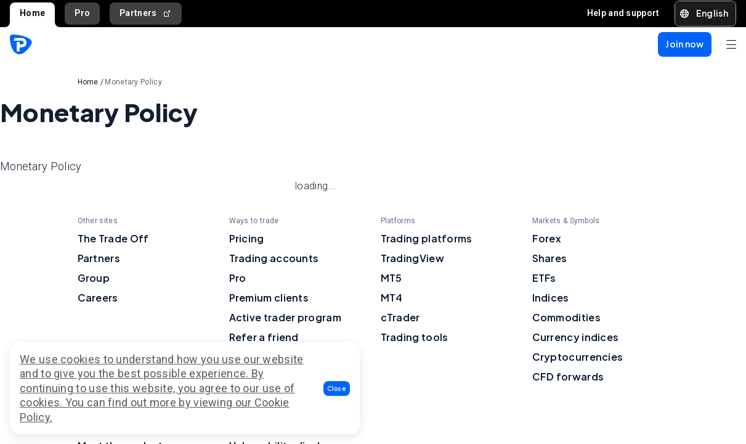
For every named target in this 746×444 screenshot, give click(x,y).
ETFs (544, 277)
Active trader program (285, 317)
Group (94, 277)
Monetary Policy (133, 82)
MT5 (391, 277)
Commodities (566, 317)
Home (32, 13)
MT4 (392, 297)
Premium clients (269, 297)
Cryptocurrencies (577, 356)
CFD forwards (568, 376)
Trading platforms (426, 238)
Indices (550, 297)
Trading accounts (274, 258)
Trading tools (414, 337)
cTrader (400, 317)
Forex (547, 238)
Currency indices (575, 337)
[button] (337, 388)
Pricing (246, 238)
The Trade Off (113, 238)
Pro (82, 13)
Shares (549, 258)
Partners (146, 13)
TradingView (412, 258)
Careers (98, 297)
